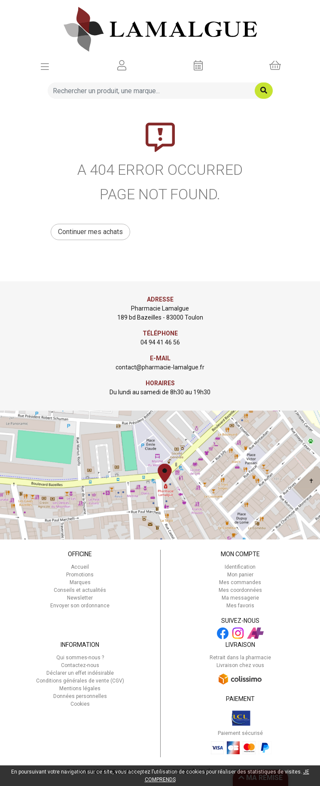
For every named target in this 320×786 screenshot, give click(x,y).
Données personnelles (80, 696)
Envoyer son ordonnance (80, 606)
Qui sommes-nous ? (80, 658)
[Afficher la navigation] (45, 65)
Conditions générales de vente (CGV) (80, 681)
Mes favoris (240, 606)
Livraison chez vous (240, 665)
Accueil (80, 567)
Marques (80, 582)
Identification (240, 567)
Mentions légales (80, 688)
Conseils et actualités (80, 590)
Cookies (80, 704)
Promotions (80, 575)
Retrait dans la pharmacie (240, 658)
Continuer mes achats (90, 232)
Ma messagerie (240, 598)
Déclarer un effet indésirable (80, 673)
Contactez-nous (80, 665)
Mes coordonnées (240, 590)
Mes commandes (240, 582)
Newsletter (80, 598)
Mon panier (240, 575)
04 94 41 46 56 (160, 342)
